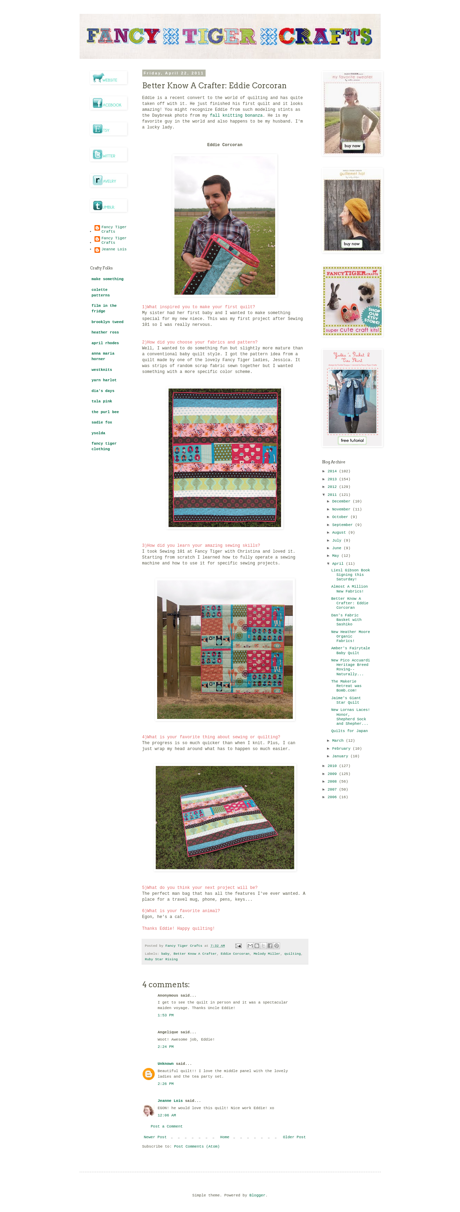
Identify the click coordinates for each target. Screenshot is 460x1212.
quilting (293, 954)
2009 (333, 774)
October (341, 517)
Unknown (166, 1064)
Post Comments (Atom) (197, 1146)
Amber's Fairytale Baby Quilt (350, 650)
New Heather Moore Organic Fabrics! (350, 636)
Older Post (294, 1137)
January (341, 756)
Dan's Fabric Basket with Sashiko (346, 619)
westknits (102, 370)
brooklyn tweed (108, 322)
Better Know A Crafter (195, 954)
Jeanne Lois (170, 1101)
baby (165, 954)
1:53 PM (166, 1015)
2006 (333, 797)
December (342, 501)
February (342, 749)
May (336, 556)
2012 (333, 487)
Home (224, 1137)
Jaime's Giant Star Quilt (346, 700)
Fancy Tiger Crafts (114, 229)
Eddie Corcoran (235, 954)
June (338, 548)
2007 (333, 789)
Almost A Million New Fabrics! (349, 589)
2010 (333, 766)
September (343, 525)
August (340, 533)
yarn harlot (104, 380)
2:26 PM (166, 1084)
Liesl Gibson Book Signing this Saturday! (350, 574)
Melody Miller (267, 954)
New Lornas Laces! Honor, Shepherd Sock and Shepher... (350, 717)
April (339, 564)
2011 (333, 495)
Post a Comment (167, 1126)
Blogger (257, 1195)
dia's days (103, 391)
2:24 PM (166, 1047)
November (342, 509)
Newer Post (155, 1137)
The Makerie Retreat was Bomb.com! (346, 686)
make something (108, 279)
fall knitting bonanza (236, 115)
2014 (333, 471)
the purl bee (105, 412)
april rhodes (105, 343)
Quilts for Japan (349, 731)
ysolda (99, 433)
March (339, 741)
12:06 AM (167, 1115)
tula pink (102, 401)
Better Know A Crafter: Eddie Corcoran (349, 603)
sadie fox (102, 422)
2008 (333, 781)
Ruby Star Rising (161, 959)
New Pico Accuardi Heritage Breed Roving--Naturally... (350, 667)
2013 (333, 479)
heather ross (105, 332)
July (338, 540)
